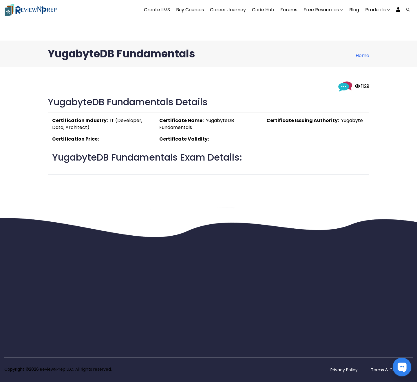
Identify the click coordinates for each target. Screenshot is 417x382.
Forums (288, 9)
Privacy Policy (344, 370)
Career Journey (228, 9)
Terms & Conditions (391, 370)
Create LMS (157, 9)
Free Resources (321, 9)
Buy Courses (190, 9)
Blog (354, 9)
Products (375, 9)
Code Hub (263, 9)
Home (362, 55)
